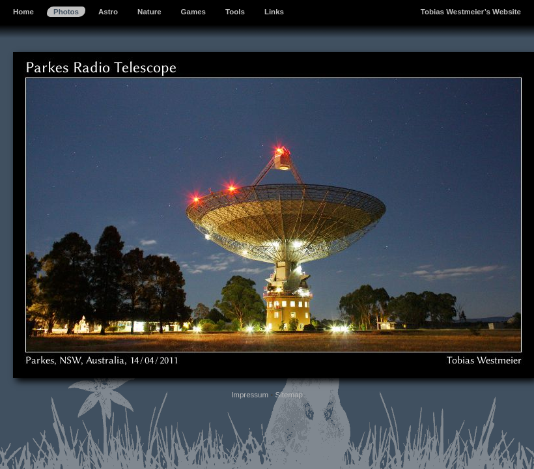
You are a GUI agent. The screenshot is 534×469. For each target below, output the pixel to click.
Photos (66, 12)
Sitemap (289, 395)
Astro (108, 12)
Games (193, 12)
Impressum (249, 395)
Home (23, 12)
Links (274, 12)
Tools (235, 12)
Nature (149, 12)
